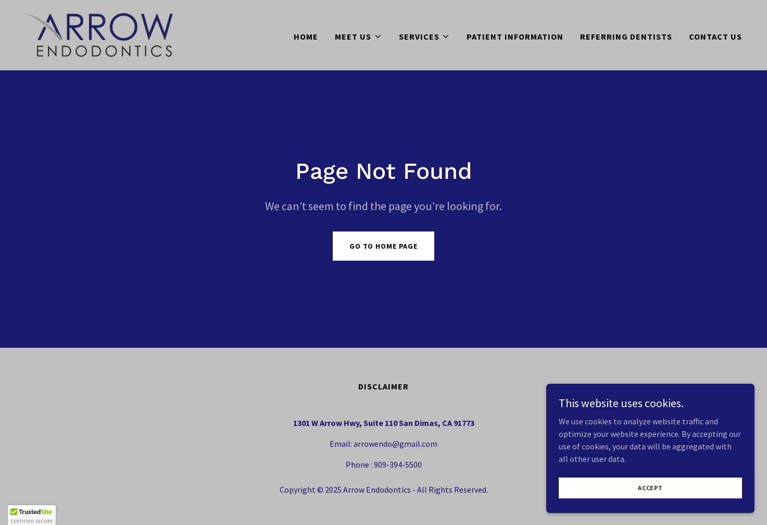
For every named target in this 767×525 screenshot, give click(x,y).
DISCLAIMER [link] (383, 386)
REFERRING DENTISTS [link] (626, 36)
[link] (99, 34)
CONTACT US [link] (715, 36)
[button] (358, 36)
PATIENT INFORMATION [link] (515, 36)
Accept (650, 495)
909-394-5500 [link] (398, 464)
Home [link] (306, 36)
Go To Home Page (383, 246)
